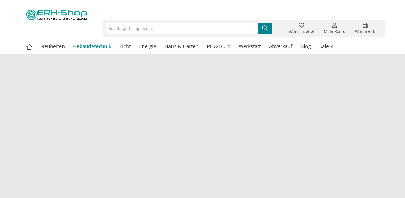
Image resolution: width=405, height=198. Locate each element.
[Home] (33, 46)
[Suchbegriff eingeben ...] (182, 28)
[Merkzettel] (301, 28)
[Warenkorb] (365, 28)
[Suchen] (265, 28)
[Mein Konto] (334, 28)
